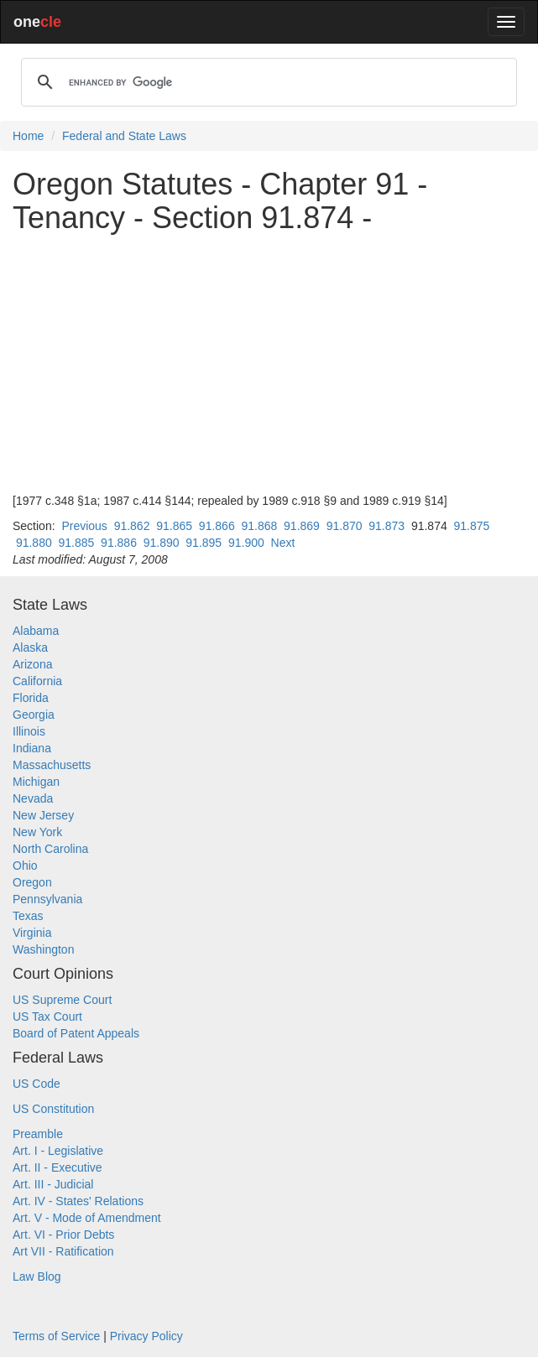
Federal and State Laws (124, 136)
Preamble (38, 1134)
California (37, 681)
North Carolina (50, 848)
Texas (28, 916)
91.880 (34, 542)
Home (28, 136)
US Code (36, 1083)
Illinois (29, 731)
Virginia (32, 932)
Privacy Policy (146, 1336)
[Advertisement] (269, 363)
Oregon (32, 882)
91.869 (302, 526)
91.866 (217, 526)
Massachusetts (52, 765)
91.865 (174, 526)
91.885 (77, 542)
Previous (84, 526)
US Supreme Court (62, 999)
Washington (43, 949)
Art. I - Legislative (58, 1150)
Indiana (32, 748)
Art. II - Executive (57, 1167)
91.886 (119, 542)
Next (283, 542)
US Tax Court (47, 1016)
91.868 (259, 526)
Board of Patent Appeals (76, 1033)
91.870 (344, 526)
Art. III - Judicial (53, 1184)
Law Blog (37, 1276)
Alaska (30, 647)
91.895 (203, 542)
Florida (31, 697)
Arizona (32, 664)
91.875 (472, 526)
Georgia (34, 714)
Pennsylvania (47, 899)
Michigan (36, 781)
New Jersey (43, 815)
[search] (266, 82)
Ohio (25, 865)
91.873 (386, 526)
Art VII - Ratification (63, 1251)
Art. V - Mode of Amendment (87, 1217)
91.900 (246, 542)
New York (37, 832)
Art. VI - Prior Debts (63, 1234)
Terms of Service (56, 1336)
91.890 (162, 542)
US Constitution (53, 1108)
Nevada (33, 798)
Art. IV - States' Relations (78, 1201)
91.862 (132, 526)
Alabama (36, 630)
